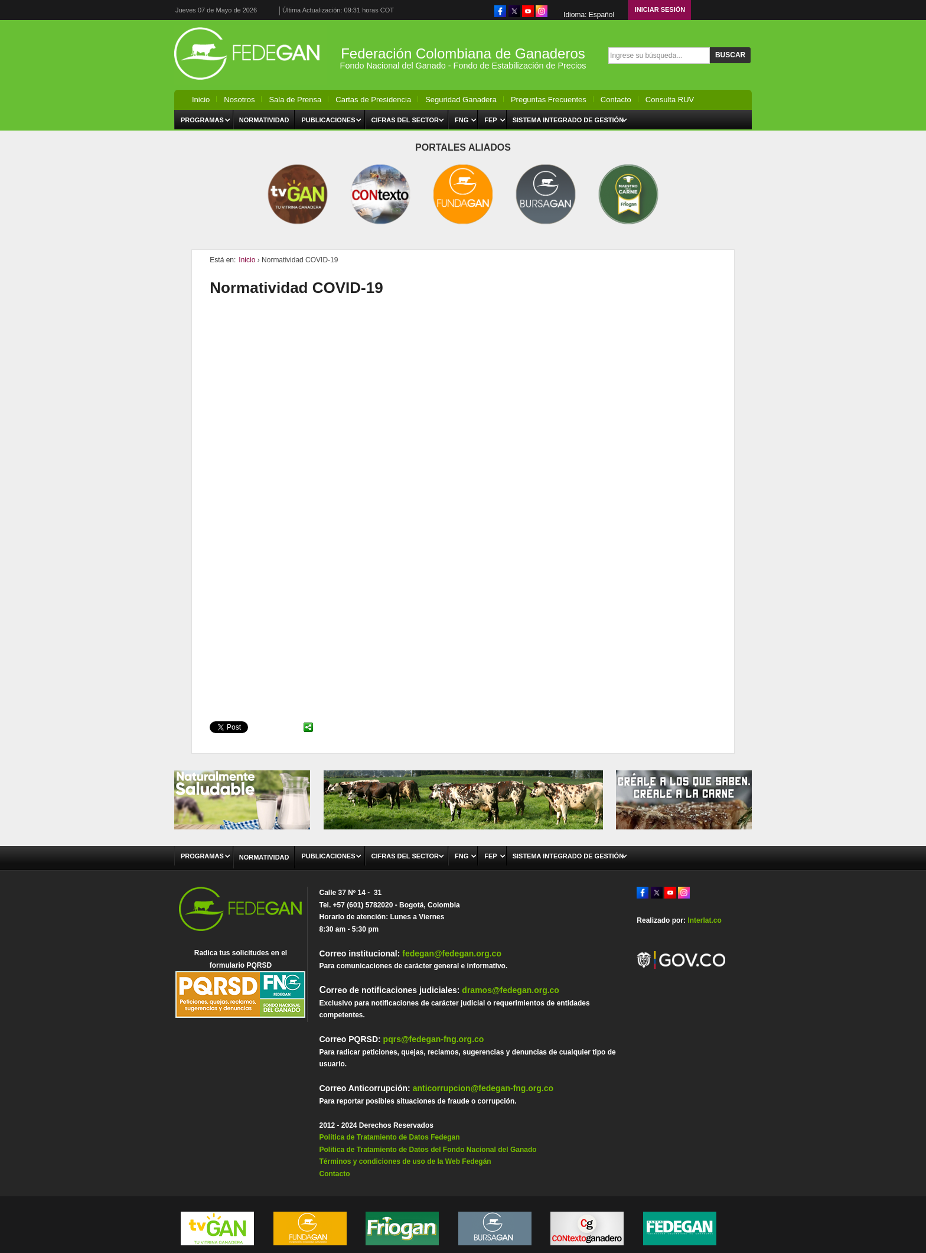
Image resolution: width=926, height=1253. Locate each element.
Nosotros (239, 99)
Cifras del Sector (405, 119)
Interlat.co (704, 920)
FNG (461, 119)
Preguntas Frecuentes (548, 99)
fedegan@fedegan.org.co (451, 953)
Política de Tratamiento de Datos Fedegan (389, 1137)
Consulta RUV (669, 99)
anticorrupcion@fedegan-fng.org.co (483, 1088)
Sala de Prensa (295, 99)
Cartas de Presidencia (373, 99)
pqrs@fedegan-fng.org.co (433, 1039)
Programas (202, 119)
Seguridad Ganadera (461, 99)
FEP (490, 119)
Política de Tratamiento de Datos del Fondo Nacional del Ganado (427, 1149)
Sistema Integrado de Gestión (568, 119)
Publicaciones (328, 119)
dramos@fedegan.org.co (510, 990)
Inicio (201, 99)
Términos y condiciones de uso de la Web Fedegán (405, 1161)
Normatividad (264, 119)
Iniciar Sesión (660, 9)
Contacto (616, 99)
